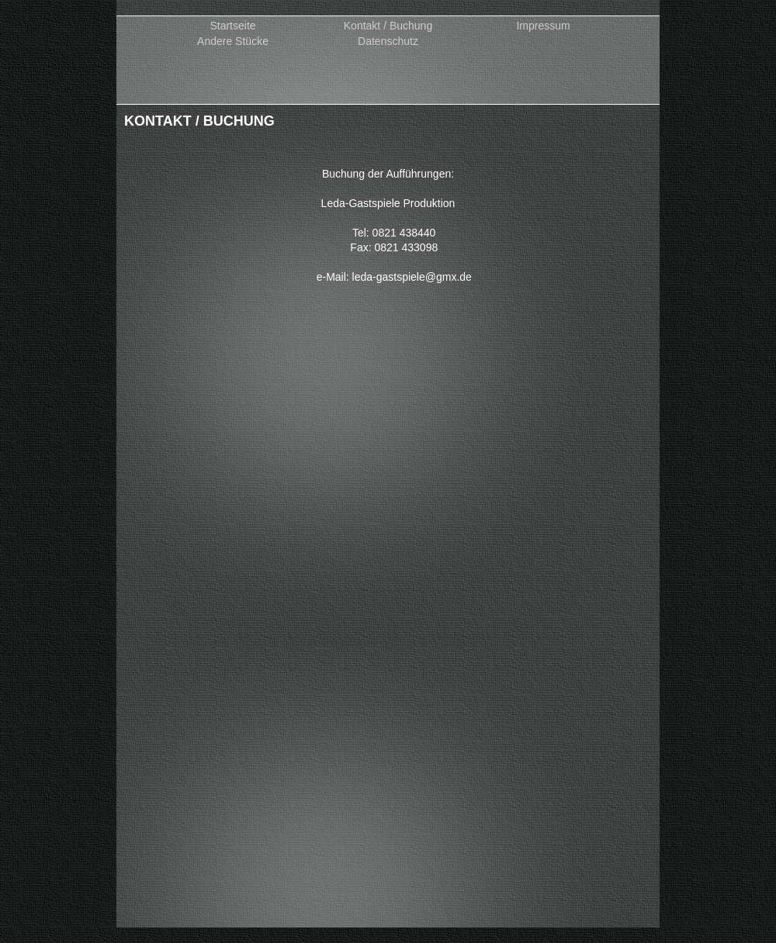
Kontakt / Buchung (388, 26)
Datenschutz (388, 41)
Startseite (232, 26)
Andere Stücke (232, 41)
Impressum (543, 26)
